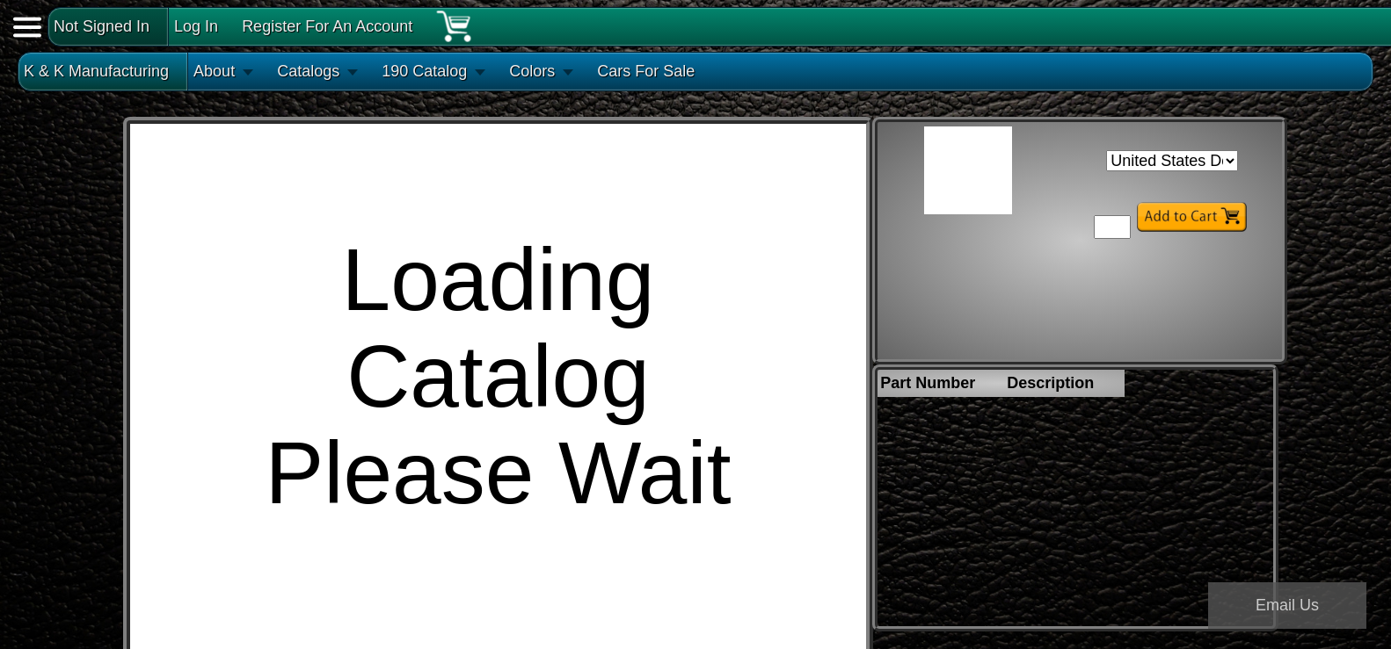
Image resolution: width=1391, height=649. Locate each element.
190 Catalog (424, 71)
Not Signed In (101, 26)
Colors (532, 71)
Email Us (1287, 605)
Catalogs (308, 71)
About (214, 71)
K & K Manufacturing (96, 71)
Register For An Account (327, 26)
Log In (196, 26)
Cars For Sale (646, 71)
